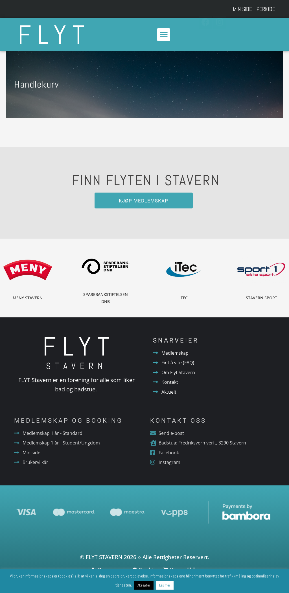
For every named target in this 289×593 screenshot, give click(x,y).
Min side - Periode (254, 9)
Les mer (164, 585)
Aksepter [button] (143, 585)
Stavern (76, 366)
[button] (163, 34)
